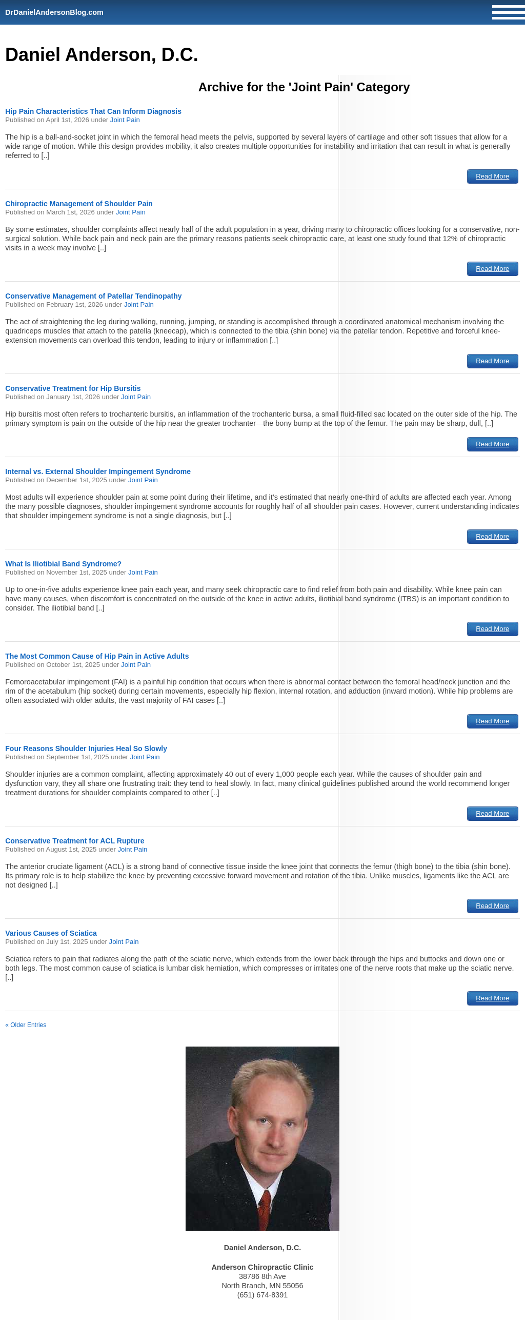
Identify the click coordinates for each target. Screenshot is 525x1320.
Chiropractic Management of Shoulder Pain (79, 204)
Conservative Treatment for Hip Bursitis (72, 388)
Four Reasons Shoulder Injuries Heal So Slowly (86, 748)
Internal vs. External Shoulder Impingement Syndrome (98, 471)
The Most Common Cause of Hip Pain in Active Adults (97, 656)
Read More (492, 176)
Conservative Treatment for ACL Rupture (74, 841)
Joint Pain (125, 120)
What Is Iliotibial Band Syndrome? (63, 564)
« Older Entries (25, 1025)
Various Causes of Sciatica (51, 933)
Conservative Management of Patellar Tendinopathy (93, 296)
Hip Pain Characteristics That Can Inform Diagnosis (93, 111)
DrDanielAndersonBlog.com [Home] (54, 12)
